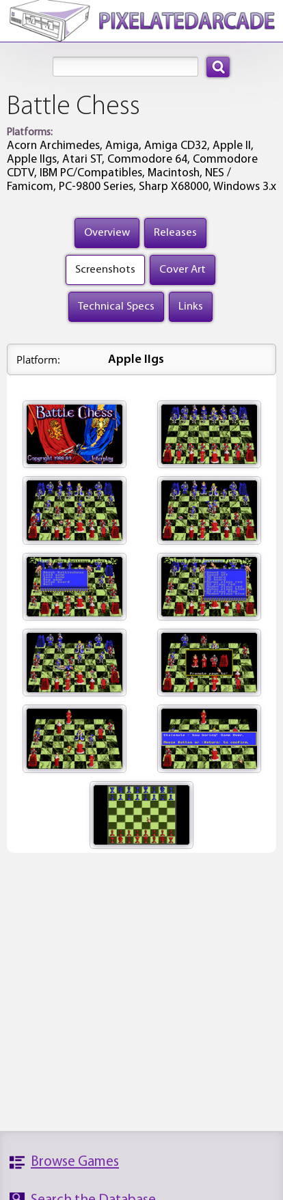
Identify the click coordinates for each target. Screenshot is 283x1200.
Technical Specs (116, 306)
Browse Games (75, 1162)
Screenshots (105, 269)
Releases (175, 232)
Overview (107, 232)
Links (190, 306)
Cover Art (182, 269)
